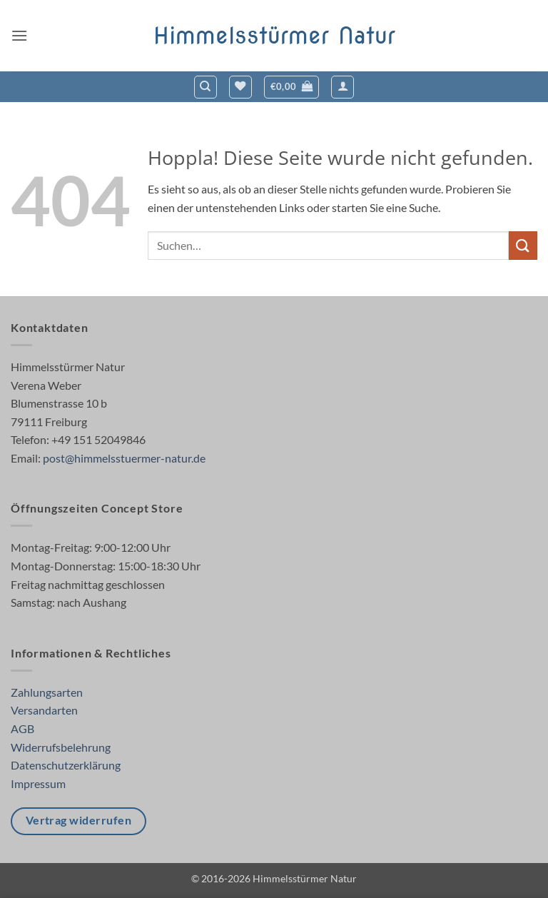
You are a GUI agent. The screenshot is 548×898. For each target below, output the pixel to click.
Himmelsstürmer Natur (274, 35)
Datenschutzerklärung (66, 765)
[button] (19, 35)
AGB (22, 728)
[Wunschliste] (240, 87)
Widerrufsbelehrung (61, 747)
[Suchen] (205, 87)
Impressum (38, 783)
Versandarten (44, 710)
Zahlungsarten (47, 692)
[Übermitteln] (523, 245)
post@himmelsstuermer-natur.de (124, 458)
